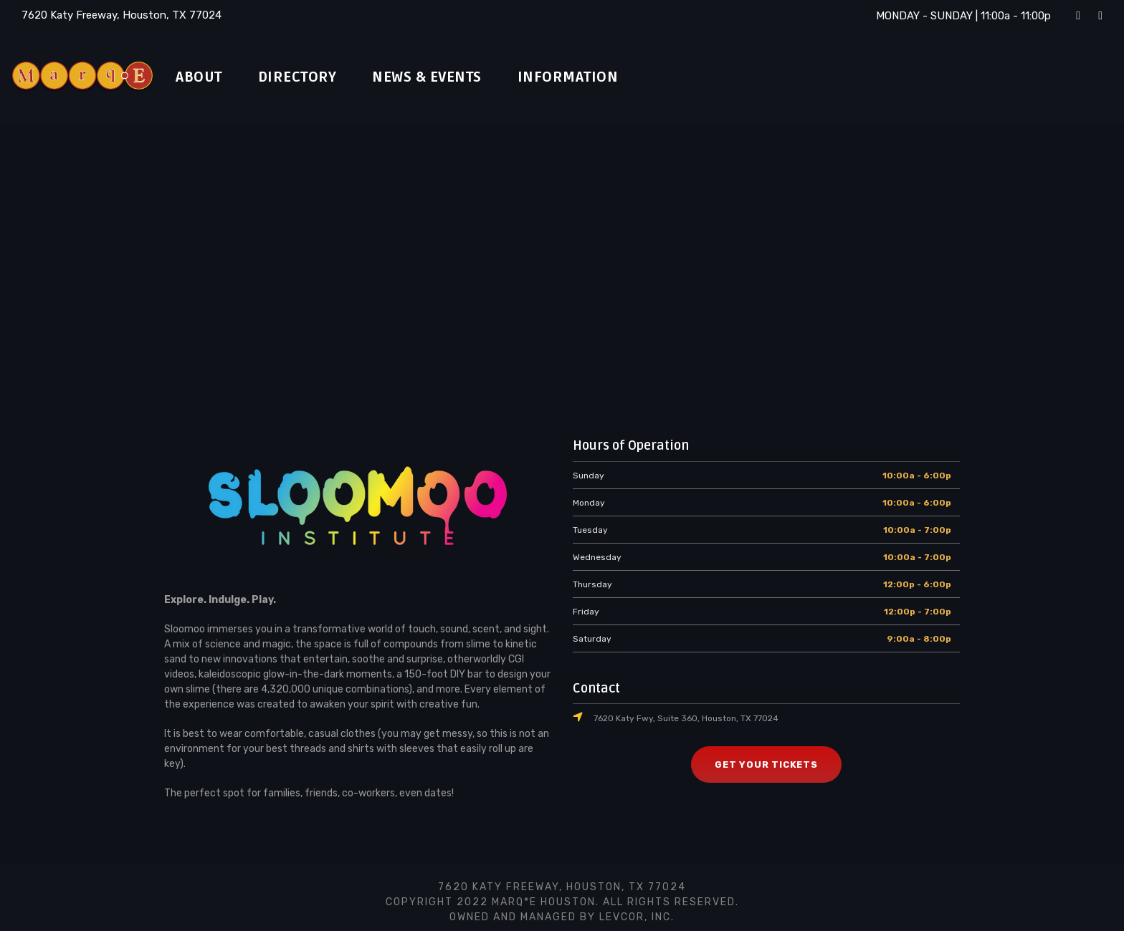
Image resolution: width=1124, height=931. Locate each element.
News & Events (448, 77)
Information (598, 77)
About (202, 77)
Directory (308, 77)
